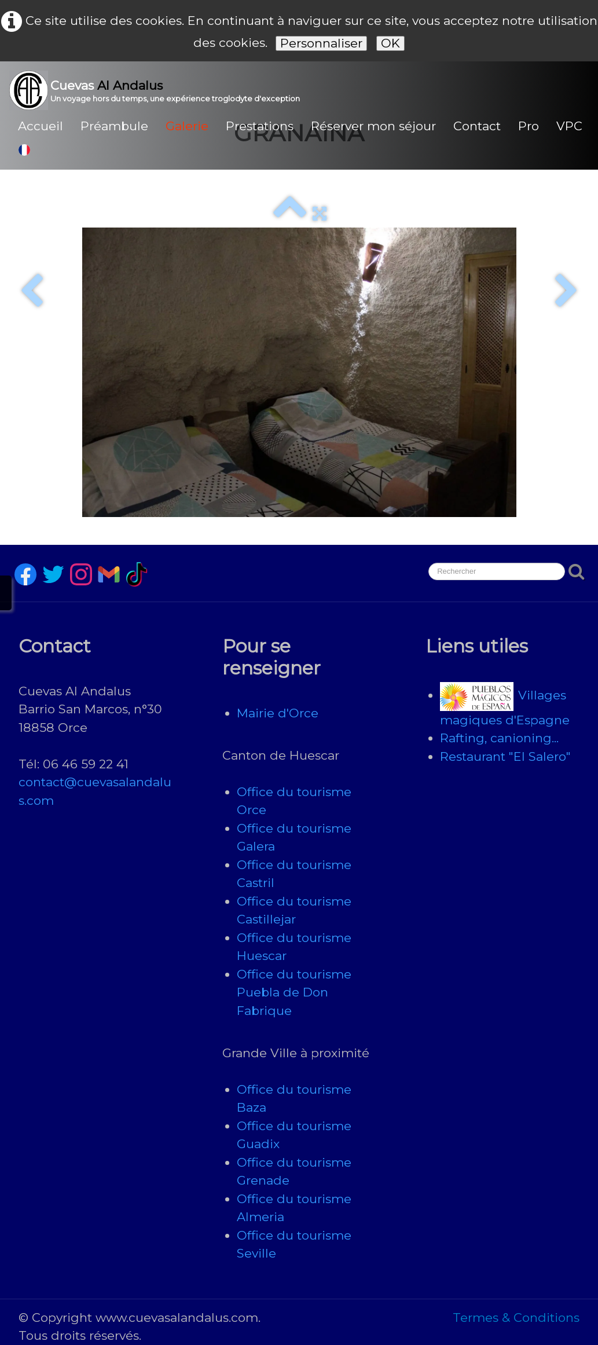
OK (390, 43)
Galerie (187, 126)
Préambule (114, 126)
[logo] (159, 90)
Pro (528, 126)
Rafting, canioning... (499, 738)
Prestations (260, 126)
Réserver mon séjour (373, 126)
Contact (477, 126)
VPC (569, 126)
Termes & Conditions (516, 1317)
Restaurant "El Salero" (505, 756)
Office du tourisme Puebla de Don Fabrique (294, 992)
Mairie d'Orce (277, 713)
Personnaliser (321, 43)
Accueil (40, 126)
